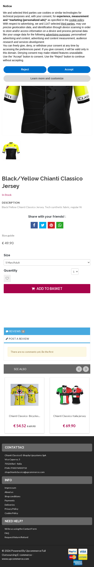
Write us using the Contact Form (21, 528)
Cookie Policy (11, 513)
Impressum (10, 487)
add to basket (47, 288)
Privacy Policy (11, 508)
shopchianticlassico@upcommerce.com (25, 472)
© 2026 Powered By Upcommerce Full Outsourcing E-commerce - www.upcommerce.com (24, 554)
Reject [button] (25, 69)
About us (9, 492)
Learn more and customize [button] (46, 78)
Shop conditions (12, 496)
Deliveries (10, 504)
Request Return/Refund (16, 537)
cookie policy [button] (76, 19)
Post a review (17, 338)
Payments (10, 500)
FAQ (7, 533)
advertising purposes (58, 34)
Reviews (15, 331)
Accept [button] (69, 69)
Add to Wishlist (7, 278)
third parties (68, 23)
